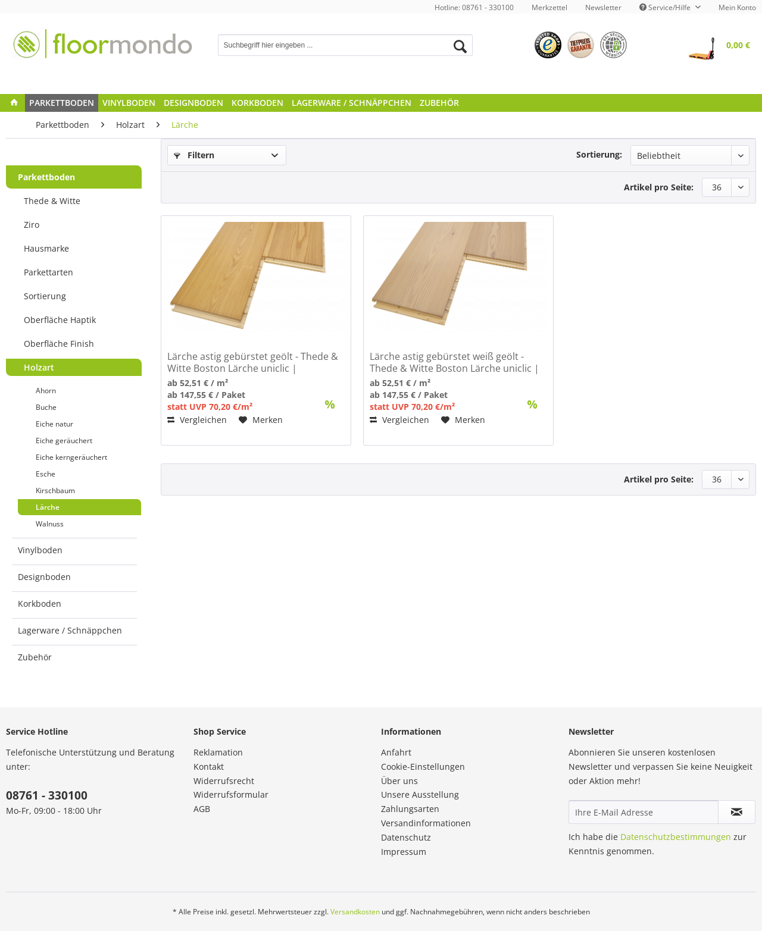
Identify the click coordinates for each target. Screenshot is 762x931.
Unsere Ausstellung (420, 794)
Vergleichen (197, 419)
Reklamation (218, 752)
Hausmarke (46, 248)
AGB (201, 808)
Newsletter (603, 7)
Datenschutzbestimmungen (675, 836)
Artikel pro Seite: (659, 187)
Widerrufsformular (230, 794)
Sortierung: (599, 154)
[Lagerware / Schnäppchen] (352, 103)
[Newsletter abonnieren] (736, 812)
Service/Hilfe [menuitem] (665, 7)
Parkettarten (48, 272)
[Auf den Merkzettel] (261, 420)
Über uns (399, 780)
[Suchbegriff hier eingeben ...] (345, 45)
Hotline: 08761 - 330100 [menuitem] (474, 7)
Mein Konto (737, 7)
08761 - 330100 (47, 795)
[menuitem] (549, 7)
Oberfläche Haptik (60, 319)
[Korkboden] (257, 103)
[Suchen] (460, 46)
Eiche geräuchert (64, 440)
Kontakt (208, 766)
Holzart (39, 367)
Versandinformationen (426, 823)
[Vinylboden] (129, 103)
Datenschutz (406, 837)
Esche (45, 474)
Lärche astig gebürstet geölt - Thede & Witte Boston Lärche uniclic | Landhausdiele (252, 362)
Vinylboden (40, 550)
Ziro (31, 224)
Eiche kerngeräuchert (71, 457)
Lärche (48, 507)
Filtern (194, 155)
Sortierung (45, 296)
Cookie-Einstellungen (423, 766)
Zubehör (35, 657)
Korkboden (39, 603)
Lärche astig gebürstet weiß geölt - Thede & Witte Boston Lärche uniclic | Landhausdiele (454, 362)
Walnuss (50, 524)
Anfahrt (396, 752)
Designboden (44, 576)
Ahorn (46, 390)
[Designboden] (193, 103)
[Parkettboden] (61, 103)
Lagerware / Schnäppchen (70, 630)
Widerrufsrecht (223, 780)
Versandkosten (355, 912)
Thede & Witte (52, 200)
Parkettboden (46, 177)
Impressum (403, 851)
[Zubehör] (439, 103)
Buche (46, 407)
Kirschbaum (55, 490)
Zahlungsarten (410, 808)
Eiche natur (54, 424)
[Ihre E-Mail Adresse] (644, 812)
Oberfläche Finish (59, 343)
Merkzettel (549, 7)
